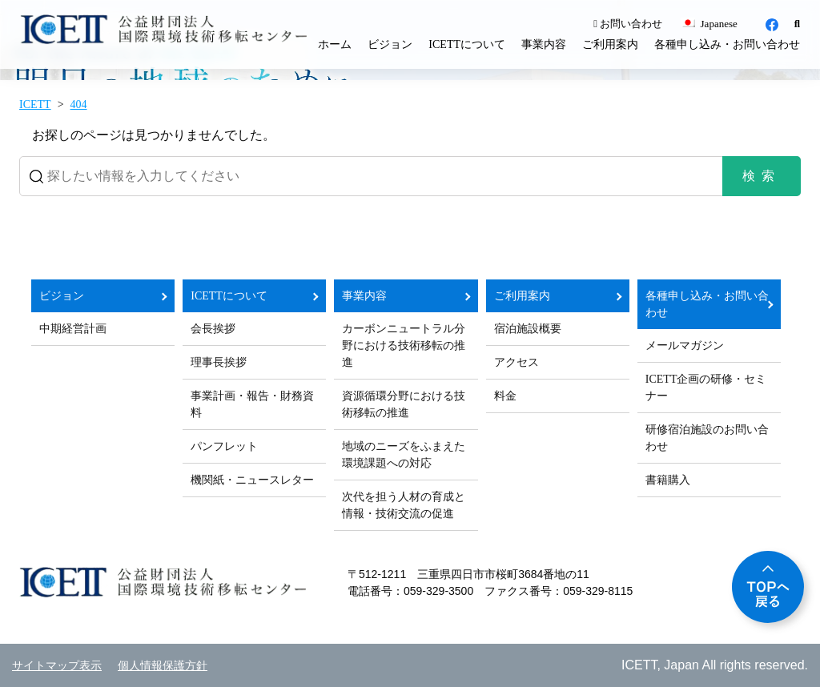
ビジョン (390, 44)
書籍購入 (667, 480)
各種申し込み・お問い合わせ (727, 44)
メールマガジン (684, 345)
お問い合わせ (627, 24)
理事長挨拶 (219, 362)
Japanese (709, 24)
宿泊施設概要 (527, 329)
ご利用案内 (610, 44)
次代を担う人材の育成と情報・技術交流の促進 (403, 505)
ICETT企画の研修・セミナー (706, 387)
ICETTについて (466, 44)
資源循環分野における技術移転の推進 (403, 404)
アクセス (516, 362)
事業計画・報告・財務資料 (252, 404)
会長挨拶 (213, 329)
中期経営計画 (73, 329)
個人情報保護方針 (162, 666)
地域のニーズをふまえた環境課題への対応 (403, 454)
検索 (761, 176)
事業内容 (543, 44)
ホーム (335, 44)
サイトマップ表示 (57, 666)
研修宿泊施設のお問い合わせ (707, 438)
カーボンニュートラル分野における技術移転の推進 (403, 345)
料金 (505, 396)
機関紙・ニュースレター (252, 480)
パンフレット (224, 446)
